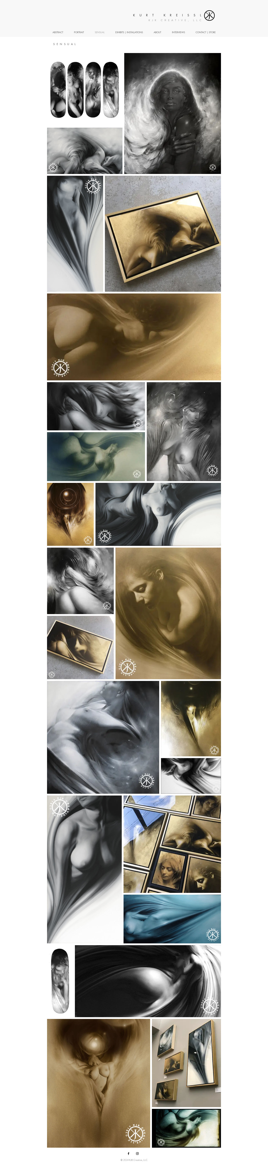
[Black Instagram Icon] (137, 1153)
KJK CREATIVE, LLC (176, 20)
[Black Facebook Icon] (128, 1153)
